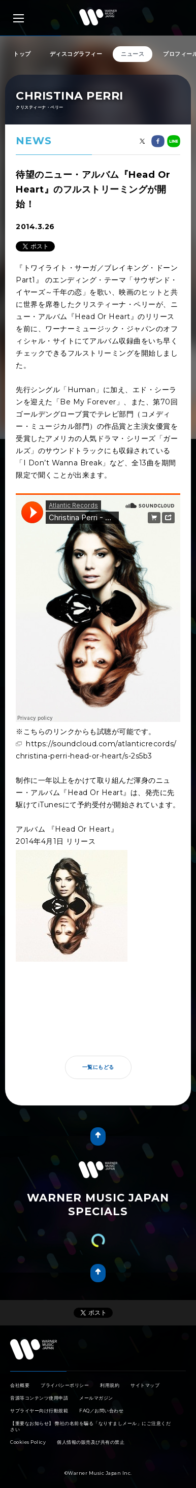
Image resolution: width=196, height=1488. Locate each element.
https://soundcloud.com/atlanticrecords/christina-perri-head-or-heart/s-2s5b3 (96, 750)
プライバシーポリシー (65, 1385)
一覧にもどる (98, 1067)
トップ (22, 53)
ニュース (132, 53)
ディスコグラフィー (76, 53)
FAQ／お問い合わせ (101, 1410)
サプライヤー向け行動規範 (39, 1410)
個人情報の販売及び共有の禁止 (90, 1442)
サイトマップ (144, 1385)
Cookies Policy (28, 1442)
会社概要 (19, 1385)
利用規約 (109, 1385)
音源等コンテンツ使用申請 (39, 1398)
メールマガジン (96, 1398)
